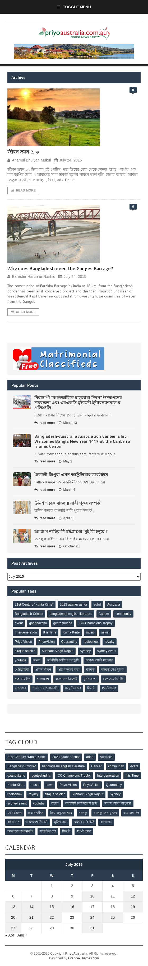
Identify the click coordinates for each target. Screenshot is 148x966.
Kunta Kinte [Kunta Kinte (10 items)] (71, 632)
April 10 (66, 518)
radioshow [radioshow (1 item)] (91, 642)
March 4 (67, 489)
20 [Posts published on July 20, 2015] (13, 917)
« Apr (9, 935)
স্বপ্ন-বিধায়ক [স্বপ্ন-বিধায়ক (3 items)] (109, 688)
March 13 (68, 422)
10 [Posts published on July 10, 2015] (92, 896)
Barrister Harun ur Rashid (31, 276)
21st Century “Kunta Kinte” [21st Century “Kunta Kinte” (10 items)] (34, 604)
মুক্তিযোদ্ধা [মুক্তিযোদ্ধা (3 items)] (90, 679)
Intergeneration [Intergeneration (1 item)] (26, 632)
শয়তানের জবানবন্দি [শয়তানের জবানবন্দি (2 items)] (45, 688)
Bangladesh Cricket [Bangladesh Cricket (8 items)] (29, 614)
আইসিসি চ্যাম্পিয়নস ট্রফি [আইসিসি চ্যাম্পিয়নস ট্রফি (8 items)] (63, 660)
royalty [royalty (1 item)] (109, 642)
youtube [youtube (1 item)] (20, 660)
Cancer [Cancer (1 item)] (104, 614)
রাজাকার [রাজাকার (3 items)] (20, 688)
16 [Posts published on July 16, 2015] (72, 907)
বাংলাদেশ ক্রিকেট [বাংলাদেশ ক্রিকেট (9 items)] (66, 679)
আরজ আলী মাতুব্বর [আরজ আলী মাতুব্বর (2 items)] (99, 660)
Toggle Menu (74, 7)
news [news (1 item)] (105, 632)
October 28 (69, 546)
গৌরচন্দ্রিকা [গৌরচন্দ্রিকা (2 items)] (22, 669)
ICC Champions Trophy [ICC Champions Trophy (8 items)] (95, 623)
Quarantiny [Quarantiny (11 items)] (69, 642)
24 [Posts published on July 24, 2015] (92, 917)
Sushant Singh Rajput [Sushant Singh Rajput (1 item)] (57, 651)
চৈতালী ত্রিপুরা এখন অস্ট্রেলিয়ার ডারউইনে (71, 474)
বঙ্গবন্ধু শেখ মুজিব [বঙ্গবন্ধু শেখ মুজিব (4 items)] (112, 669)
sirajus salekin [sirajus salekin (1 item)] (25, 651)
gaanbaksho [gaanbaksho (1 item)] (38, 623)
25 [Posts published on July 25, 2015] (112, 917)
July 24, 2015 (68, 160)
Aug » (22, 935)
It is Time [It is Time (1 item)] (50, 632)
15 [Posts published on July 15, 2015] (52, 907)
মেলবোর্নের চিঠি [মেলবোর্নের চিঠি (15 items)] (113, 679)
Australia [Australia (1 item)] (113, 604)
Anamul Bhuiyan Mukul (29, 160)
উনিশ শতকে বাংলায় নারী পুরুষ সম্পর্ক (67, 503)
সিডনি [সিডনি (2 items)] (91, 688)
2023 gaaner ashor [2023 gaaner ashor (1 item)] (73, 604)
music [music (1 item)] (90, 632)
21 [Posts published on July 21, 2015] (31, 917)
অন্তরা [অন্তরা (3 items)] (36, 660)
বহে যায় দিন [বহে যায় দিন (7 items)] (22, 679)
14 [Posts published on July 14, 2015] (31, 907)
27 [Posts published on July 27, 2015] (13, 928)
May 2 (65, 461)
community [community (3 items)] (123, 614)
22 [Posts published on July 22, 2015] (52, 917)
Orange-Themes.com (83, 958)
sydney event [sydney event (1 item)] (106, 651)
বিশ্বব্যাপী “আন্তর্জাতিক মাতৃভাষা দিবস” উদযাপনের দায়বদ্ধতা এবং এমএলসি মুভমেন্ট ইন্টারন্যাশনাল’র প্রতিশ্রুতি (78, 402)
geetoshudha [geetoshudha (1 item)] (62, 623)
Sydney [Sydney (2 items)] (85, 651)
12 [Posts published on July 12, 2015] (133, 896)
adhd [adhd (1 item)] (97, 604)
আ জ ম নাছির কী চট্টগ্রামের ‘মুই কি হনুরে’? (71, 531)
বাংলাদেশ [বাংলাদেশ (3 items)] (43, 679)
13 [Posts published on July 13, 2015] (13, 907)
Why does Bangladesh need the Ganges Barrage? (60, 268)
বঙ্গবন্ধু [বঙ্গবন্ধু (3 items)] (90, 669)
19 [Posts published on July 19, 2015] (133, 907)
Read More (23, 190)
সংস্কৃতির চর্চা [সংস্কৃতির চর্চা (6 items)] (73, 688)
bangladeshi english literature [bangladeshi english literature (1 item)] (70, 614)
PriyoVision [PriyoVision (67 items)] (46, 642)
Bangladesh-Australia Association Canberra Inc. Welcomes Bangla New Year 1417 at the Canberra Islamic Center (82, 441)
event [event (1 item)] (19, 623)
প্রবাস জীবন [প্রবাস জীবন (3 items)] (43, 669)
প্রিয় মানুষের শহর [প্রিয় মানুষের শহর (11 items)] (69, 669)
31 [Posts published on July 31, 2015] (92, 928)
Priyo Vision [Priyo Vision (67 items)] (23, 642)
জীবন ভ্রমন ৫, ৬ (23, 151)
